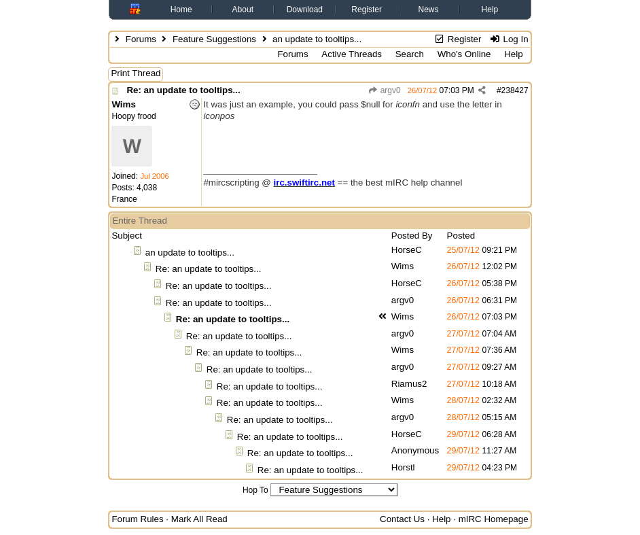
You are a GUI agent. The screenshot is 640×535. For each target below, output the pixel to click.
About (242, 9)
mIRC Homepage (494, 519)
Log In (508, 39)
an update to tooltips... (189, 252)
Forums (141, 39)
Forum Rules (137, 519)
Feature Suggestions (214, 39)
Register (366, 9)
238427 (515, 90)
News (429, 9)
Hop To (255, 490)
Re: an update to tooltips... (183, 90)
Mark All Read (199, 519)
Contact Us (402, 519)
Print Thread (135, 73)
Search (409, 54)
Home (181, 9)
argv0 (384, 90)
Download (305, 9)
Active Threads (351, 54)
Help (490, 9)
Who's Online (464, 54)
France (124, 199)
